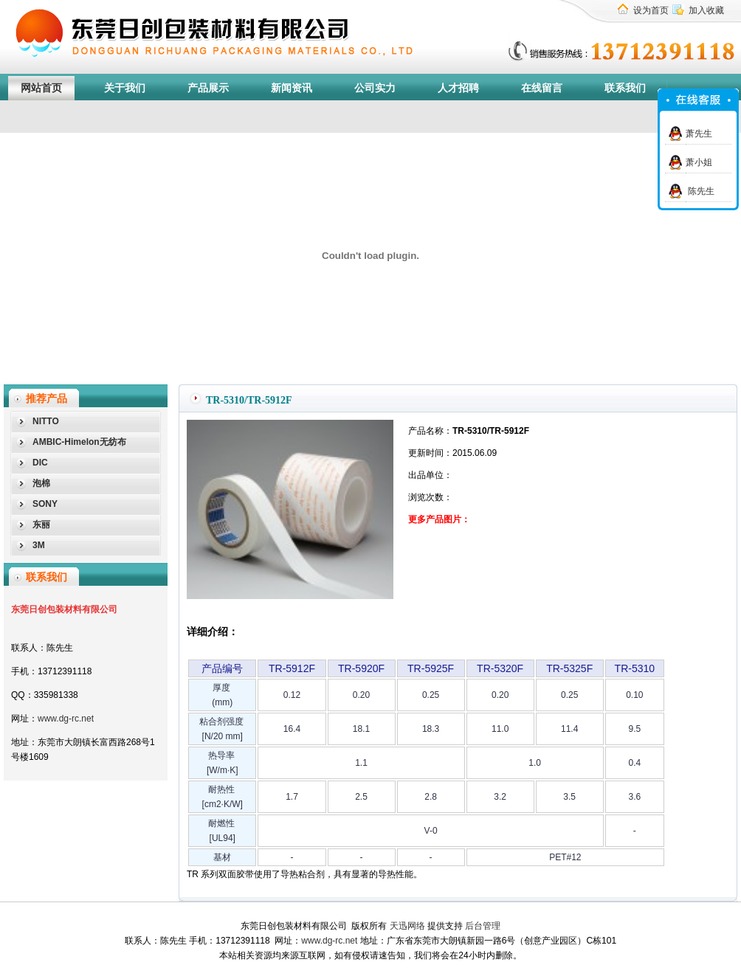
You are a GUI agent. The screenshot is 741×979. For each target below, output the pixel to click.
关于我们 (124, 88)
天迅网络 (407, 926)
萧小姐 (699, 162)
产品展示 (208, 88)
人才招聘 (458, 88)
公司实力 (375, 88)
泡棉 (41, 483)
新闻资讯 (291, 88)
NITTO (45, 421)
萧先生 (699, 133)
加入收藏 (706, 10)
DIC (40, 462)
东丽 (41, 524)
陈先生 (700, 191)
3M (38, 545)
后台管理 (482, 926)
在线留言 (541, 88)
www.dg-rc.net (66, 718)
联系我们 (625, 88)
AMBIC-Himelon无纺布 (79, 442)
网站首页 (41, 88)
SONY (45, 504)
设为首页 (651, 10)
